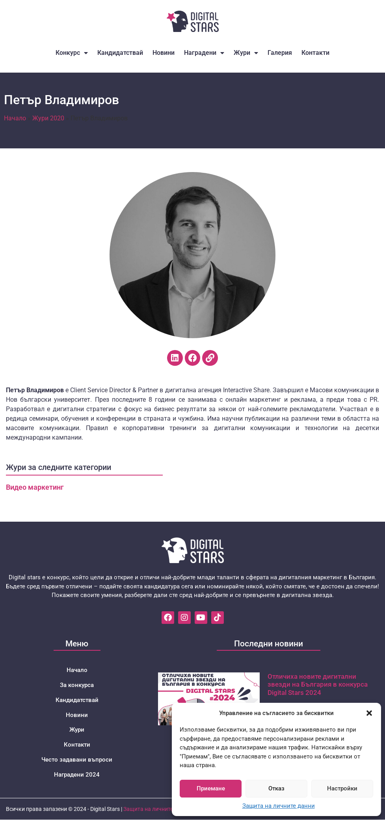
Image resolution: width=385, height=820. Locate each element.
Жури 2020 (48, 118)
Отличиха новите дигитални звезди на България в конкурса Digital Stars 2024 (318, 684)
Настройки (342, 788)
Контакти (315, 52)
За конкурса (77, 685)
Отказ (276, 788)
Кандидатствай (120, 52)
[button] (369, 713)
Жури (246, 53)
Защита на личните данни (278, 805)
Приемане (211, 788)
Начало (15, 118)
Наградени (204, 53)
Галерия (280, 52)
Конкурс (72, 53)
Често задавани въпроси (76, 760)
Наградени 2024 (77, 775)
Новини (164, 52)
